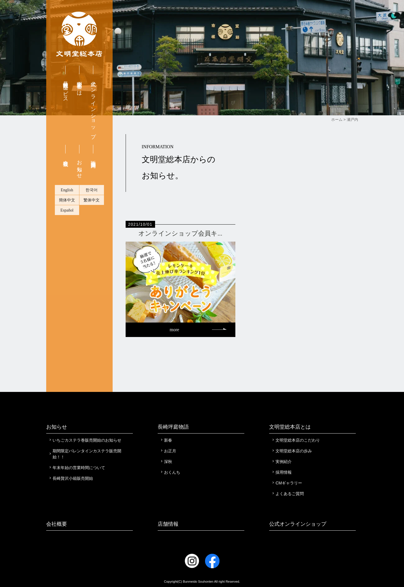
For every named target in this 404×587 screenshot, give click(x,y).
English (67, 190)
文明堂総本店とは (79, 85)
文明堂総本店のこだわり (297, 440)
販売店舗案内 (93, 158)
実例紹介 (283, 461)
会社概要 (65, 157)
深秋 (168, 461)
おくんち (172, 472)
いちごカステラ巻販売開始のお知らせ (87, 440)
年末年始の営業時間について (79, 467)
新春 (168, 440)
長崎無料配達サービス (65, 88)
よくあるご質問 (289, 493)
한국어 (91, 190)
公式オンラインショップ (93, 106)
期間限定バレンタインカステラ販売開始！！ (87, 454)
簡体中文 (67, 200)
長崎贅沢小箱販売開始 (73, 478)
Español (66, 210)
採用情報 (283, 472)
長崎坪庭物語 (173, 427)
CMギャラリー (288, 483)
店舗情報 (168, 524)
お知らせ (79, 166)
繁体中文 (91, 200)
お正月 (170, 451)
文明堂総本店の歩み (293, 451)
